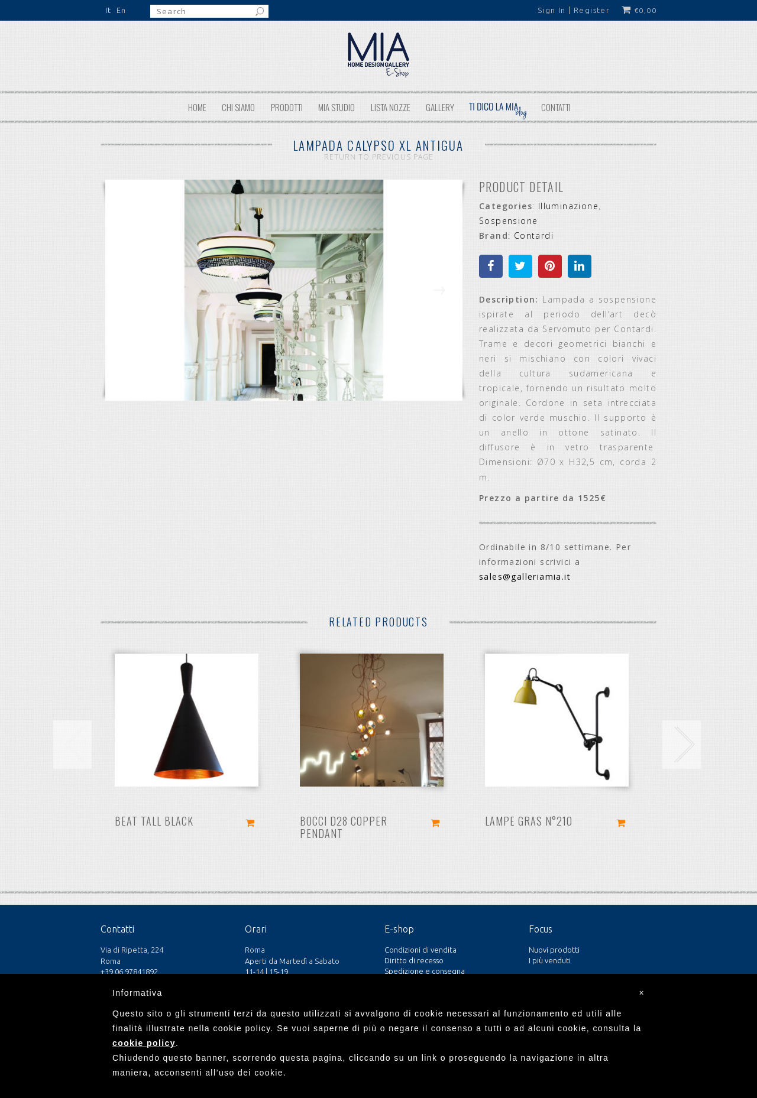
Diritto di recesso (414, 960)
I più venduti (550, 960)
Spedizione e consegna (424, 971)
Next (439, 298)
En (122, 10)
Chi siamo (238, 106)
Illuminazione (568, 206)
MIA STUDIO (336, 106)
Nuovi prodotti (554, 950)
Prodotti (287, 106)
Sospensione (508, 220)
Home (197, 106)
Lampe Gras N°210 (528, 821)
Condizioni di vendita (420, 950)
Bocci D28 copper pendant (343, 827)
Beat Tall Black (154, 821)
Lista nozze (390, 106)
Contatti (556, 106)
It (108, 10)
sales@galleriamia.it (525, 576)
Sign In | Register (574, 10)
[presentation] (72, 744)
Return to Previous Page (379, 157)
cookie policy (144, 1043)
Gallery (440, 106)
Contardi (534, 235)
